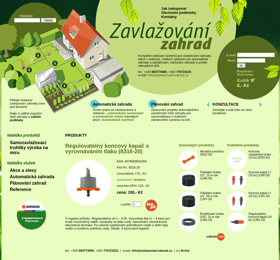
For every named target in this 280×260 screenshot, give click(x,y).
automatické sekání (110, 116)
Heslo (231, 60)
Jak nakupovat (173, 8)
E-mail (230, 55)
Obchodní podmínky (178, 13)
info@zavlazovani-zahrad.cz (168, 75)
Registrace (245, 71)
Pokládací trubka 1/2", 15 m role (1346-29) (210, 175)
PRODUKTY (76, 135)
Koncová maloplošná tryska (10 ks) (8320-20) (260, 154)
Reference (20, 189)
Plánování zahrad (167, 104)
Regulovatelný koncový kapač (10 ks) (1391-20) (260, 216)
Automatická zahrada (112, 104)
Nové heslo (245, 74)
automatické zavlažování (125, 113)
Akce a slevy (23, 170)
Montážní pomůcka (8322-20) (212, 153)
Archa (185, 250)
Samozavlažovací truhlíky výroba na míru (29, 147)
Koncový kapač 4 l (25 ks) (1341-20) (260, 195)
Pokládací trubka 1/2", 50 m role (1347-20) (210, 196)
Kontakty (169, 17)
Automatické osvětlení (118, 119)
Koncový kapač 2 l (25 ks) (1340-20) (260, 174)
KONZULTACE (226, 104)
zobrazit (215, 236)
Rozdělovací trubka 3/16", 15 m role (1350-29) (212, 216)
